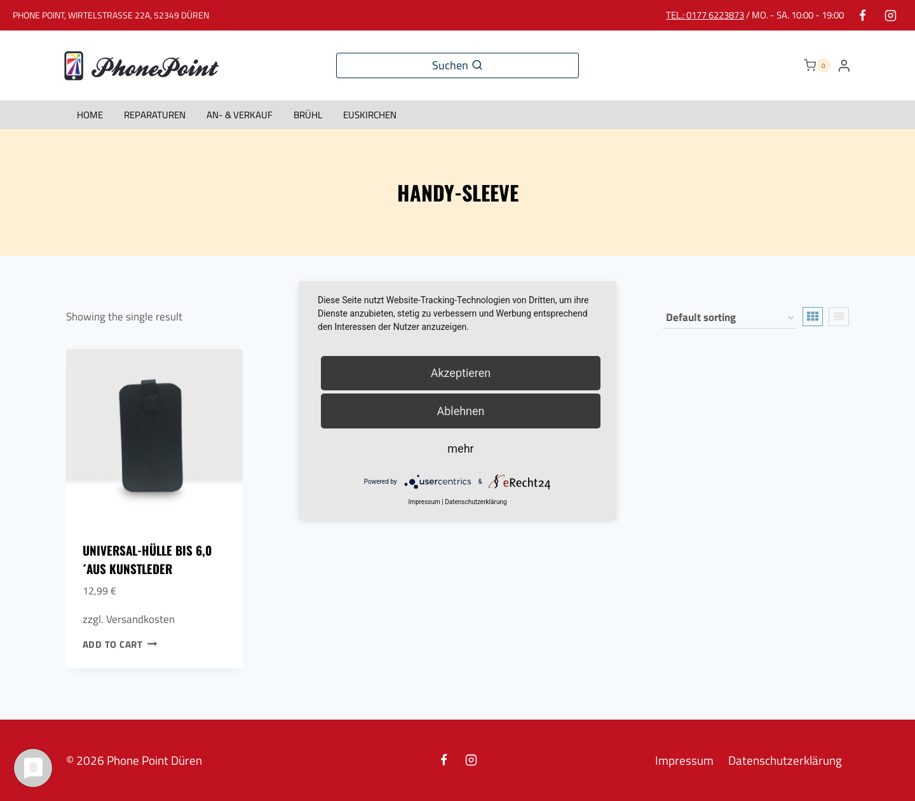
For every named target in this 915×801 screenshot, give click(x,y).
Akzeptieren (461, 373)
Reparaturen (155, 114)
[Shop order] (730, 318)
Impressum (684, 760)
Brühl (308, 114)
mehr (460, 448)
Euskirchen (369, 114)
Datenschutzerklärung (785, 760)
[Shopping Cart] (817, 65)
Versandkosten (140, 619)
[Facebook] (862, 15)
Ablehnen (460, 411)
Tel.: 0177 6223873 (705, 15)
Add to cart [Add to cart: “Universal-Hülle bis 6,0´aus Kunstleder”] (120, 644)
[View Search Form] (457, 66)
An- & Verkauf (240, 114)
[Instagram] (890, 15)
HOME (90, 114)
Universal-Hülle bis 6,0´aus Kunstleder (147, 559)
